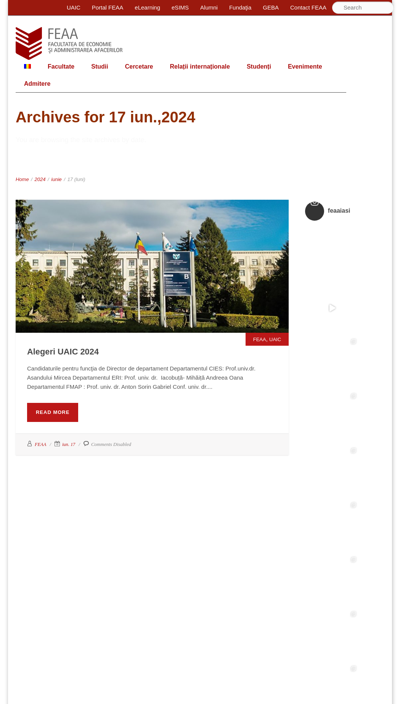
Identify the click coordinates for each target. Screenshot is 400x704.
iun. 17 (69, 444)
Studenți (259, 66)
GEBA (271, 7)
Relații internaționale (200, 66)
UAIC (73, 7)
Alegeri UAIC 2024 (69, 351)
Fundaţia (240, 7)
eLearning (147, 7)
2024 (40, 179)
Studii (99, 66)
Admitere (37, 83)
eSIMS (180, 7)
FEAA (259, 339)
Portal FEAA (108, 7)
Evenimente (305, 66)
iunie (56, 179)
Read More (52, 412)
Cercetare (139, 66)
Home (22, 179)
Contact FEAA (308, 7)
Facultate (61, 66)
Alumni (209, 7)
